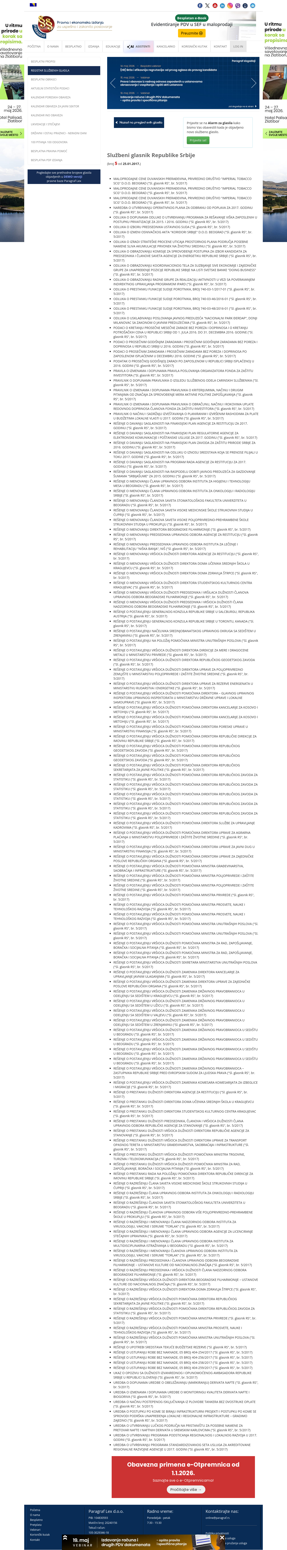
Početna (34, 46)
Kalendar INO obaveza (47, 115)
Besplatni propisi (43, 61)
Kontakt (35, 1540)
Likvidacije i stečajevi (45, 124)
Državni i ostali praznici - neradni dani (59, 133)
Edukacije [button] (113, 46)
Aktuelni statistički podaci (50, 88)
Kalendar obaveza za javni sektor (55, 106)
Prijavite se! (198, 140)
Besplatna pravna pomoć (49, 151)
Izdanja (93, 46)
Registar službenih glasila (50, 70)
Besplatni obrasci (44, 79)
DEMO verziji (73, 177)
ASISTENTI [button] (138, 46)
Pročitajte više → (186, 1489)
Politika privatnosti (217, 1533)
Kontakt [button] (220, 46)
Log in (238, 46)
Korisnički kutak (40, 1535)
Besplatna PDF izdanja (46, 160)
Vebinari (35, 1530)
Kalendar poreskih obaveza (51, 97)
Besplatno (73, 46)
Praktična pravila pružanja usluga (226, 1543)
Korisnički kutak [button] (194, 46)
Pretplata (35, 1525)
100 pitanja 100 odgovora (49, 142)
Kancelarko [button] (166, 46)
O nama (53, 46)
